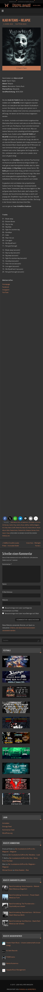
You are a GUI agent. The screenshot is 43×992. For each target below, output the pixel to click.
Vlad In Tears (6, 533)
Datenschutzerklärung (26, 2)
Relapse (28, 530)
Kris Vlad (4, 527)
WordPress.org (7, 833)
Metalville (19, 527)
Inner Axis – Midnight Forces (33, 544)
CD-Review (5, 525)
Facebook (5, 287)
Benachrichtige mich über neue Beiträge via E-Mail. (22, 613)
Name (4, 584)
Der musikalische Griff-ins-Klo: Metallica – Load (24, 855)
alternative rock (15, 522)
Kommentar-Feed (8, 830)
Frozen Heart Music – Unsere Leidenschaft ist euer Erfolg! (23, 944)
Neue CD (24, 527)
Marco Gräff (11, 527)
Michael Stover (7, 870)
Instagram (5, 290)
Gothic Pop (12, 525)
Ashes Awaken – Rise (22, 870)
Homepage (6, 284)
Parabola (22, 989)
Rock (37, 530)
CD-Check (31, 522)
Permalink (6, 536)
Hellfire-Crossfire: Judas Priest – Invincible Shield (10, 544)
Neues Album (32, 527)
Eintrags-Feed (7, 827)
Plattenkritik (21, 530)
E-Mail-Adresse (7, 592)
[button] (5, 518)
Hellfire (27, 525)
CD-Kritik (37, 522)
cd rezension (24, 522)
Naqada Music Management (16, 970)
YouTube (5, 292)
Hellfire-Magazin (34, 525)
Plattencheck (20, 24)
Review (33, 530)
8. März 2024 (8, 24)
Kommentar (7, 564)
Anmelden (5, 823)
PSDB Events (10, 957)
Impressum (12, 2)
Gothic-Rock (20, 525)
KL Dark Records (11, 951)
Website (5, 600)
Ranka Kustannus (12, 963)
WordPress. (32, 989)
